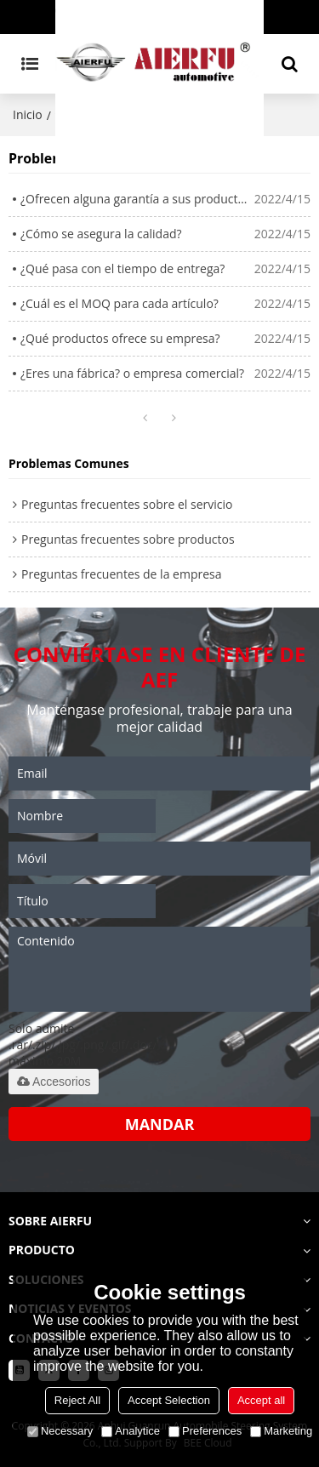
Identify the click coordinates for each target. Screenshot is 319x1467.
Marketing (281, 1430)
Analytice (130, 1430)
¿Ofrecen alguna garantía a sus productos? (137, 199)
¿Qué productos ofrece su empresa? (120, 338)
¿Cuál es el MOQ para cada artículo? (119, 303)
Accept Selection (169, 1400)
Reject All (77, 1400)
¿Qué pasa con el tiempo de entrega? (122, 268)
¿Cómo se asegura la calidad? (101, 233)
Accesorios (53, 1081)
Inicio (28, 114)
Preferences (205, 1430)
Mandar (160, 1124)
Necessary (60, 1430)
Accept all (261, 1400)
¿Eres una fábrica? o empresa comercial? (132, 373)
